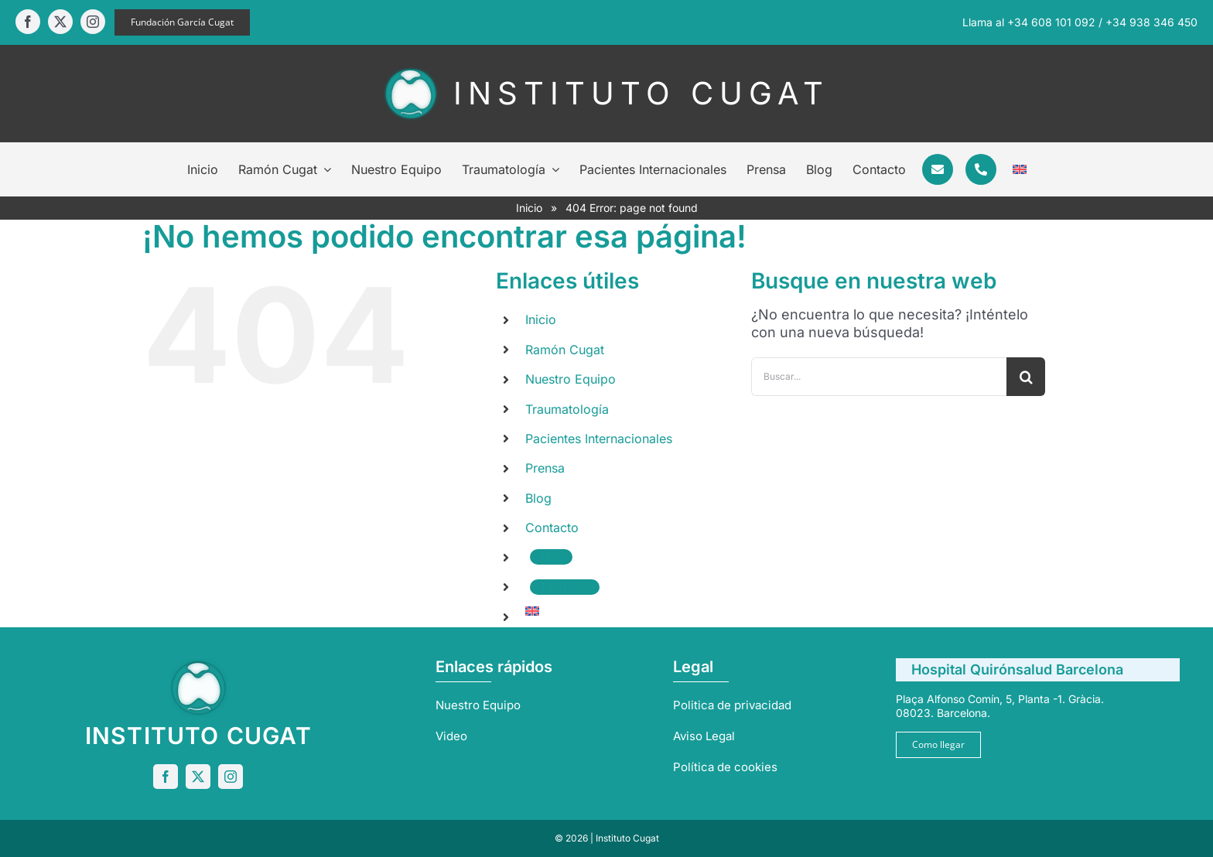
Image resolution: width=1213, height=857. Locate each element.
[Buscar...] (878, 376)
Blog (538, 498)
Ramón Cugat (564, 349)
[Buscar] (1025, 376)
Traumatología (567, 409)
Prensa (545, 468)
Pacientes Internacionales (598, 438)
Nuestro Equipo (570, 379)
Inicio (529, 207)
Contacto (552, 527)
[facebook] (27, 21)
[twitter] (60, 21)
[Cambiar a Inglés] (1019, 169)
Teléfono (564, 587)
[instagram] (92, 21)
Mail (551, 557)
